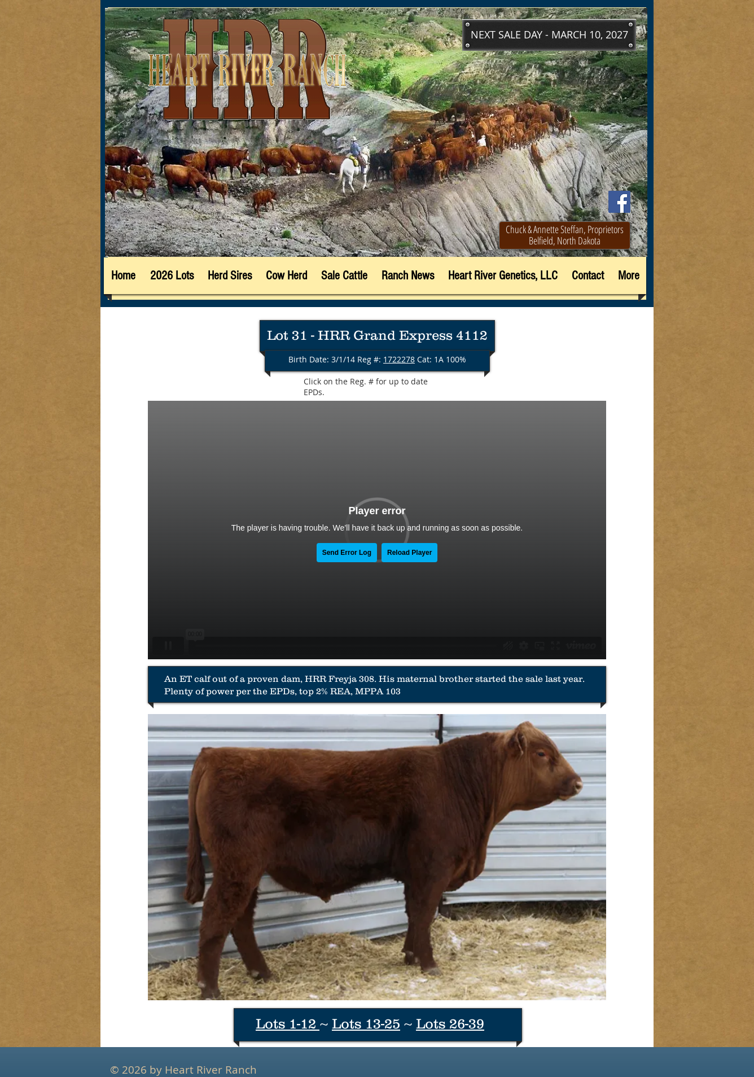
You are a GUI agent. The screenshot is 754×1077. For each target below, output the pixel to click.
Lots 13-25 (366, 1023)
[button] (549, 35)
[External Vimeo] (377, 530)
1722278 (399, 359)
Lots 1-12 (287, 1023)
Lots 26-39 (450, 1023)
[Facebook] (619, 202)
